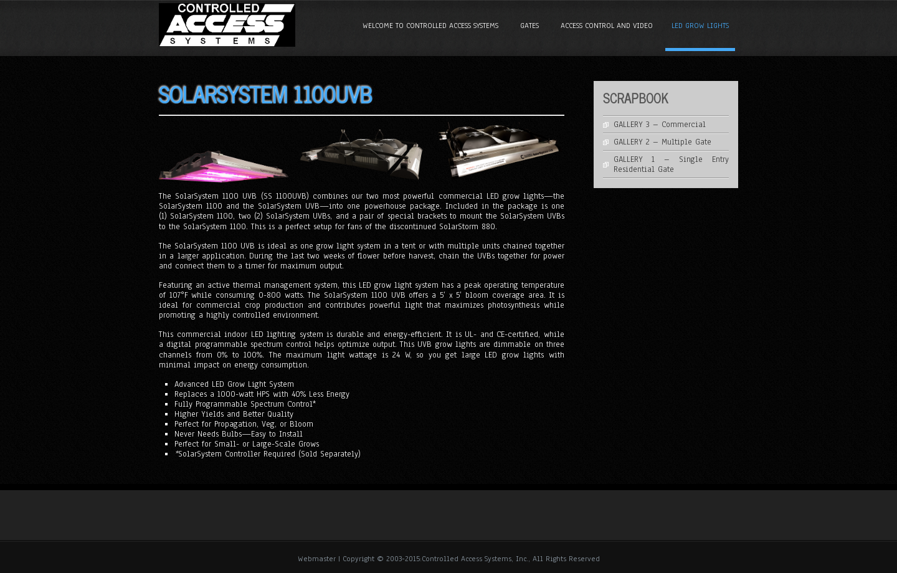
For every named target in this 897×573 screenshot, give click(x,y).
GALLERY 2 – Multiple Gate (662, 142)
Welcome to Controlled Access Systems (430, 26)
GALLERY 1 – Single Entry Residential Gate (671, 164)
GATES (529, 26)
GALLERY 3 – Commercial (660, 124)
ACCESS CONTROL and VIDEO (607, 26)
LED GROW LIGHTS (700, 26)
